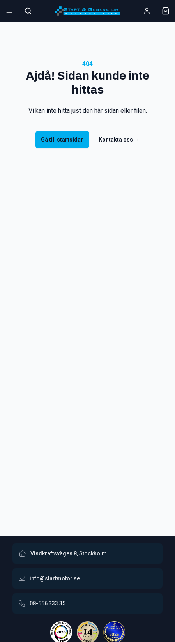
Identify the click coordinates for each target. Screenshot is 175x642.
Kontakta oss (119, 140)
